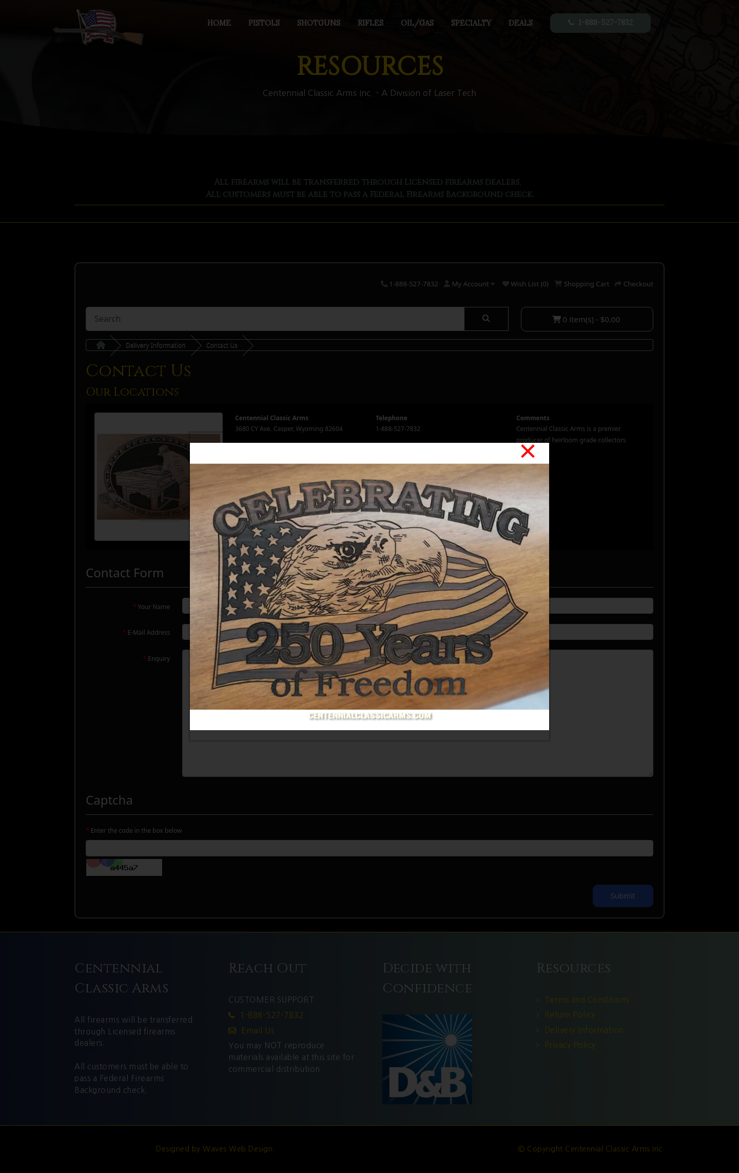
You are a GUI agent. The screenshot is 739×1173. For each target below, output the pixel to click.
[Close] (528, 451)
